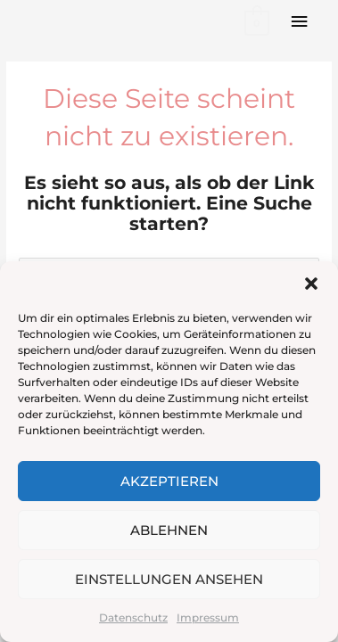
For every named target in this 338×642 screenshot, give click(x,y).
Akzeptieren (169, 481)
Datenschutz (133, 617)
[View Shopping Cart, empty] (255, 22)
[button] (311, 283)
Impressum (208, 617)
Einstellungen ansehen (169, 579)
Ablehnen (169, 530)
